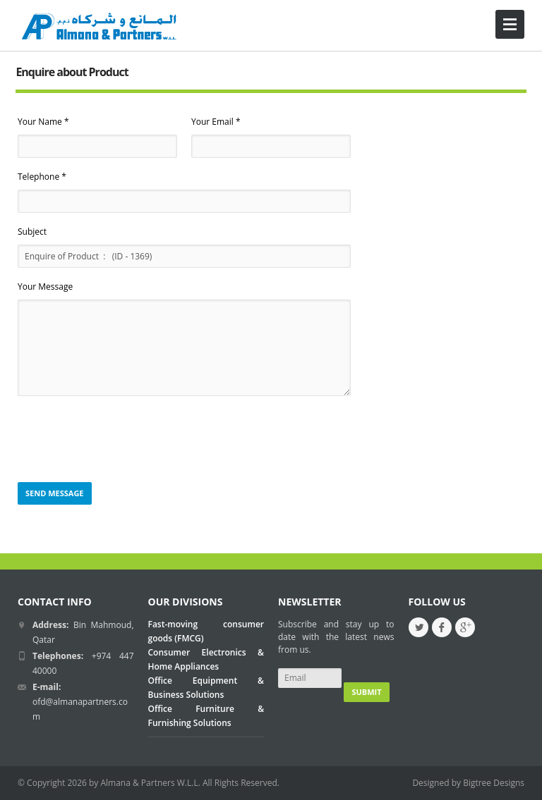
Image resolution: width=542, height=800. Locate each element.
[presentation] (125, 439)
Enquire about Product (72, 72)
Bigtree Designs (493, 783)
